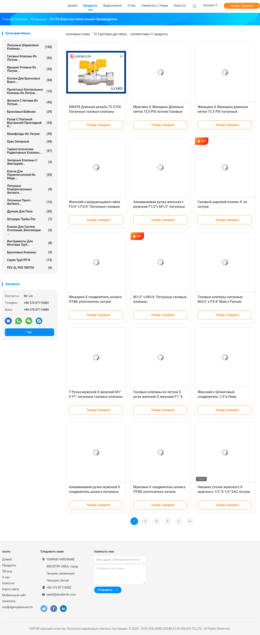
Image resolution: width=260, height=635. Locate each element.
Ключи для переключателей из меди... (29, 175)
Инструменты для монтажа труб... (29, 243)
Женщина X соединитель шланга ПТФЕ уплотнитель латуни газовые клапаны (95, 301)
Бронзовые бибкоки (29, 112)
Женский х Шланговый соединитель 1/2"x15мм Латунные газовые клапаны (220, 396)
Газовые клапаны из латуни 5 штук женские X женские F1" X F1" (158, 396)
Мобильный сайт (14, 595)
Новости (8, 583)
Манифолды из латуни (29, 134)
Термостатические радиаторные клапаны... (29, 150)
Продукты (9, 565)
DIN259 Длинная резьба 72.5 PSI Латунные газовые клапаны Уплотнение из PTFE (95, 111)
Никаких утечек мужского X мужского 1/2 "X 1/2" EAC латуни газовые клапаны (224, 491)
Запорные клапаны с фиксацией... (29, 162)
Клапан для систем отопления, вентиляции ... (29, 230)
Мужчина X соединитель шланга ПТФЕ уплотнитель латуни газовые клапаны (159, 491)
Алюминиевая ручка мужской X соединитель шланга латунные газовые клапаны (94, 491)
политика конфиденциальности (17, 604)
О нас (6, 577)
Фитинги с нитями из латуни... (29, 102)
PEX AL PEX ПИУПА (29, 268)
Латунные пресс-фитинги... (29, 202)
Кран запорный (29, 141)
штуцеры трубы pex (29, 219)
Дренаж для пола (29, 211)
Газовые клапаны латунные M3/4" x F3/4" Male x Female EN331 (220, 301)
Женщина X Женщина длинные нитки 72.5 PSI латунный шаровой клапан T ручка (223, 111)
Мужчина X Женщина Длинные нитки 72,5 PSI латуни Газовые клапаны (158, 111)
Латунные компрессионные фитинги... (29, 189)
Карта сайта (10, 589)
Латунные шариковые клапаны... (29, 46)
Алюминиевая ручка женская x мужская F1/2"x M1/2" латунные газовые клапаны (159, 206)
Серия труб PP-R (29, 260)
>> (189, 521)
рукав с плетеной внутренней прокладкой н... (29, 123)
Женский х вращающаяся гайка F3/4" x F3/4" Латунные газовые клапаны (94, 206)
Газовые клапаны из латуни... (29, 58)
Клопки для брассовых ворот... (29, 80)
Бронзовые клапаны (29, 252)
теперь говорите (241, 5)
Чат (29, 332)
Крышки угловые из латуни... (29, 69)
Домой (7, 559)
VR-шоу (7, 571)
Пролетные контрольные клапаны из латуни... (29, 91)
